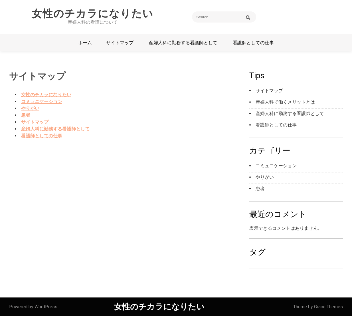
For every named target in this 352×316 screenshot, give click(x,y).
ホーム (85, 42)
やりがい (30, 108)
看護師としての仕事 (253, 42)
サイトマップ (119, 42)
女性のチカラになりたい (92, 14)
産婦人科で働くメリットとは (285, 102)
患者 (25, 115)
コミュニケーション (41, 101)
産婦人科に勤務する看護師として (183, 42)
